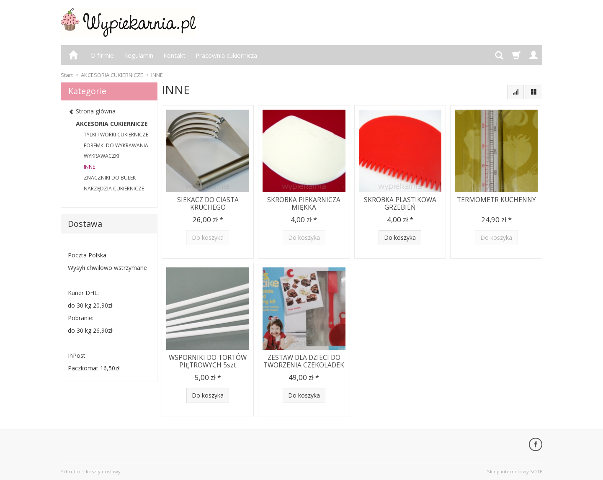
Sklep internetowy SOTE (514, 471)
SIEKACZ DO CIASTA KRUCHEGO (208, 203)
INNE (89, 166)
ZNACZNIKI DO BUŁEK (110, 177)
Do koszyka (400, 237)
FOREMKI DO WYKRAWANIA (116, 145)
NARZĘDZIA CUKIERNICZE (114, 188)
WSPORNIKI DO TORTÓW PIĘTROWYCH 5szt (208, 361)
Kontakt (174, 55)
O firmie (102, 55)
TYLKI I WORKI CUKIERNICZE (116, 134)
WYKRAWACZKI (101, 155)
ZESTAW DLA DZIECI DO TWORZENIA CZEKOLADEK (303, 361)
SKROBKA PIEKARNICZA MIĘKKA (303, 203)
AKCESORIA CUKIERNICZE (112, 124)
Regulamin (138, 55)
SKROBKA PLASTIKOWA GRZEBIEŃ (400, 203)
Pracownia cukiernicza (226, 55)
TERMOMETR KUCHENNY (496, 199)
